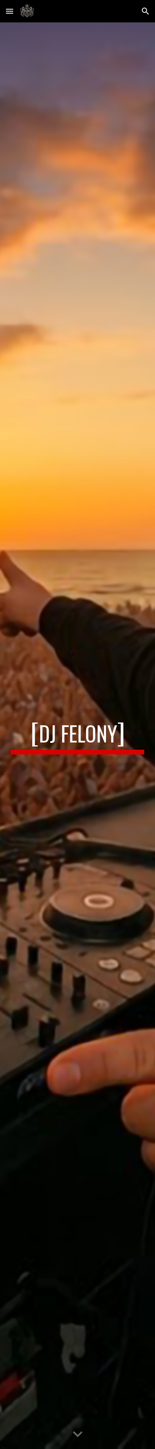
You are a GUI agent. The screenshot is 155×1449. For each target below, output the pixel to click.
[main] (77, 736)
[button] (9, 11)
